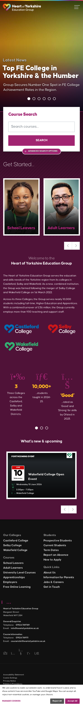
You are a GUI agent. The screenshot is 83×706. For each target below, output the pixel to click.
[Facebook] (5, 653)
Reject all (57, 701)
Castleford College (15, 540)
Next (76, 246)
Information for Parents (58, 577)
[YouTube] (21, 653)
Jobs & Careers (53, 582)
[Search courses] (41, 127)
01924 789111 (22, 638)
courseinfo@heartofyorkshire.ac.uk (28, 641)
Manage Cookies (11, 701)
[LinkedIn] (36, 653)
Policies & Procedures (12, 684)
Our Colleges (12, 535)
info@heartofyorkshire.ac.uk (25, 628)
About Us (49, 572)
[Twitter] (29, 653)
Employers (10, 582)
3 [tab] (39, 98)
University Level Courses (19, 572)
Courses (8, 557)
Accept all (72, 701)
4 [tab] (44, 98)
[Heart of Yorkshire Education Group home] (22, 5)
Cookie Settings (10, 678)
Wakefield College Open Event (46, 477)
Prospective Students (57, 540)
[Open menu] (77, 6)
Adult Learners (13, 567)
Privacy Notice (9, 681)
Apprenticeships (14, 577)
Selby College (12, 545)
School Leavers (13, 563)
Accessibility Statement (13, 675)
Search (41, 140)
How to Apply (52, 559)
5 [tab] (49, 98)
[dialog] (41, 695)
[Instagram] (13, 653)
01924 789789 (23, 625)
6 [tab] (54, 98)
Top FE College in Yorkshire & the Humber (41, 72)
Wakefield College (15, 550)
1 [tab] (28, 98)
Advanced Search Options (43, 151)
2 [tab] (33, 98)
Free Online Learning (17, 587)
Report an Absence (55, 555)
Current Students (54, 545)
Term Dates (51, 550)
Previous (68, 246)
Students (49, 535)
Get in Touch (51, 587)
